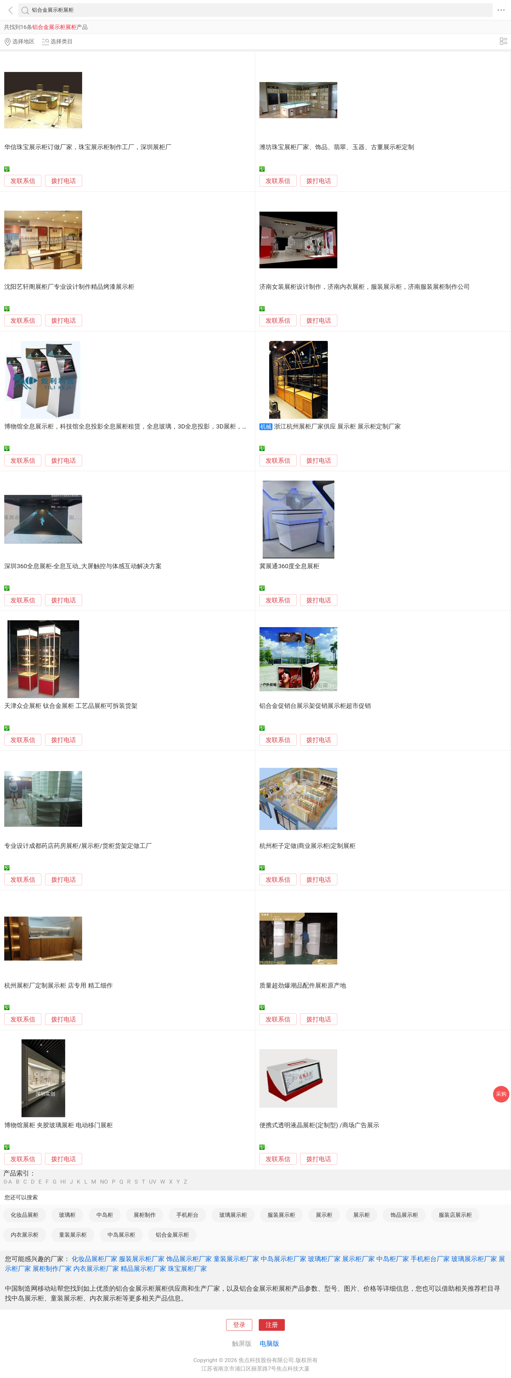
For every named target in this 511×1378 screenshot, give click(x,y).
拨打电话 (63, 180)
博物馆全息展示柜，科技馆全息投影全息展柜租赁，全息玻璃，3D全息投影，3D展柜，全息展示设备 (141, 426)
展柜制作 (145, 1215)
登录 (239, 1325)
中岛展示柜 (121, 1234)
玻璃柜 (67, 1215)
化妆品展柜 (24, 1215)
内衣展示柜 (24, 1234)
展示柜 (324, 1215)
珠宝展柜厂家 (187, 1269)
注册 (272, 1325)
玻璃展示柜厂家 (474, 1259)
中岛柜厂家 (392, 1259)
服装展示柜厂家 (142, 1259)
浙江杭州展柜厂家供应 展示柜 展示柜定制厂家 (337, 426)
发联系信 (22, 181)
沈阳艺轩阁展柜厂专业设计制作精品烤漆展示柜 (69, 286)
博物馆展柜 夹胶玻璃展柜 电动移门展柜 (58, 1125)
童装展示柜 (73, 1234)
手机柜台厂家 (430, 1259)
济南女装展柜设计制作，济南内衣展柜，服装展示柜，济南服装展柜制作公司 (364, 286)
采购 (501, 1094)
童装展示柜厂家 (236, 1259)
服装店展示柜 (455, 1215)
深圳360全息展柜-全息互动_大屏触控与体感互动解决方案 (82, 566)
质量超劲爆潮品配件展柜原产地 (302, 985)
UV (152, 1182)
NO (104, 1182)
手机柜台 (187, 1215)
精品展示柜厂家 (143, 1269)
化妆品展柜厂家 (94, 1259)
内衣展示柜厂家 (96, 1269)
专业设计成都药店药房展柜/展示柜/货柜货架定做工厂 (78, 846)
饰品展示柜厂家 (189, 1259)
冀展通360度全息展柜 (289, 566)
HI (63, 1182)
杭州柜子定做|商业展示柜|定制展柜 (307, 846)
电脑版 (269, 1343)
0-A (8, 1182)
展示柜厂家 (358, 1259)
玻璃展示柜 (233, 1215)
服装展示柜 (281, 1215)
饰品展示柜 (404, 1215)
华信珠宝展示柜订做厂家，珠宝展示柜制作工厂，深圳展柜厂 (87, 147)
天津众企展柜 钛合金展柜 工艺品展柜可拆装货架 (70, 706)
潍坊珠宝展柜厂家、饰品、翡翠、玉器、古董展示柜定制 (336, 147)
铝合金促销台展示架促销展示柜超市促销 (315, 706)
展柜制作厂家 (52, 1269)
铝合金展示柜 (172, 1234)
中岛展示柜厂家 (283, 1259)
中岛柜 (104, 1215)
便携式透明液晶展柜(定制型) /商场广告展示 (319, 1125)
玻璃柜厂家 (324, 1259)
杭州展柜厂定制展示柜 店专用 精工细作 (58, 985)
